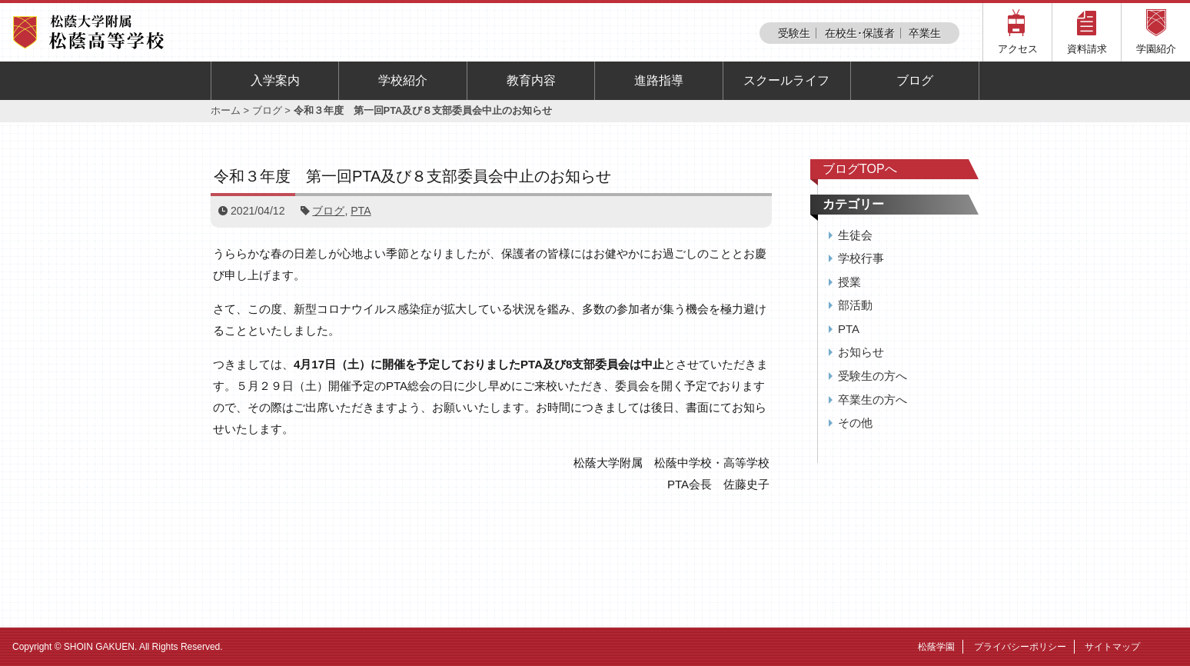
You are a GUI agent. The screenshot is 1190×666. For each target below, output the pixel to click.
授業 (849, 281)
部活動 (855, 304)
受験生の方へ (872, 375)
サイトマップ (1112, 646)
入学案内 (275, 80)
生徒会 (855, 234)
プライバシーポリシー (1020, 646)
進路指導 (658, 80)
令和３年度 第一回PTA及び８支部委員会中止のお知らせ (412, 176)
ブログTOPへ (860, 168)
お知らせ (861, 351)
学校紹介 (402, 80)
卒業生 (925, 33)
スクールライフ (786, 80)
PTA (361, 211)
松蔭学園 (936, 646)
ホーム (226, 110)
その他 (855, 422)
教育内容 (531, 80)
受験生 (794, 33)
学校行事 (861, 258)
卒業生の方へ (872, 399)
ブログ (914, 80)
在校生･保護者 (860, 33)
